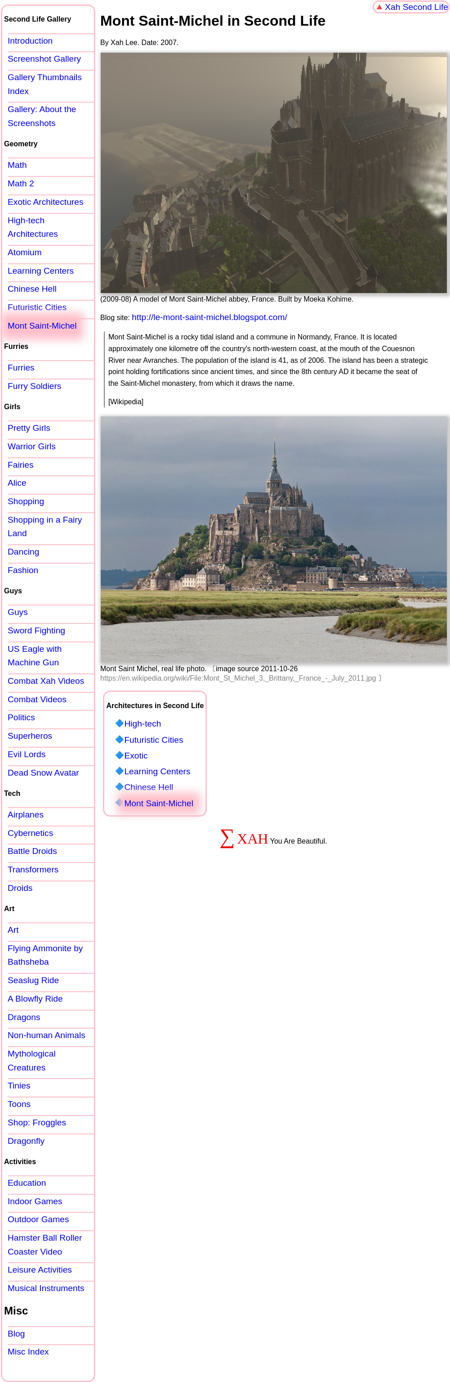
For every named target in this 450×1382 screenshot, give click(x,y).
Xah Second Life (416, 7)
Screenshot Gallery (44, 58)
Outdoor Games (38, 1219)
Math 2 (21, 183)
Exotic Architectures (46, 202)
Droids (20, 888)
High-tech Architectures (33, 227)
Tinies (19, 1085)
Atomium (25, 252)
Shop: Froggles (37, 1122)
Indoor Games (35, 1201)
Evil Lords (26, 754)
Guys (18, 612)
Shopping (26, 501)
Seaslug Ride (33, 980)
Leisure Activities (40, 1269)
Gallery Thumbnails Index (45, 84)
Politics (21, 717)
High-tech (142, 723)
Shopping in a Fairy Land (45, 526)
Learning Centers (157, 771)
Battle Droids (32, 851)
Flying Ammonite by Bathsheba (45, 955)
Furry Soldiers (34, 386)
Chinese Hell (148, 787)
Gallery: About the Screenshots (42, 116)
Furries (21, 367)
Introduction (30, 40)
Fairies (21, 465)
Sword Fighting (36, 630)
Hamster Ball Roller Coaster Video (45, 1244)
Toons (19, 1104)
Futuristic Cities (153, 740)
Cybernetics (30, 833)
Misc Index (28, 1351)
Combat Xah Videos (46, 681)
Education (27, 1183)
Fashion (23, 570)
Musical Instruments (46, 1288)
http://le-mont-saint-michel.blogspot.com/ (209, 317)
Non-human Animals (46, 1035)
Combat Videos (37, 699)
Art (13, 930)
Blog (16, 1333)
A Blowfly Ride (35, 998)
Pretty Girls (29, 428)
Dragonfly (26, 1141)
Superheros (30, 736)
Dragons (24, 1017)
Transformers (33, 869)
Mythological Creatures (32, 1060)
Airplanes (26, 814)
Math (17, 165)
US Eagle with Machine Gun (35, 656)
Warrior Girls (32, 446)
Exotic (135, 755)
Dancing (23, 551)
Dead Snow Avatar (43, 772)
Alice (17, 483)
